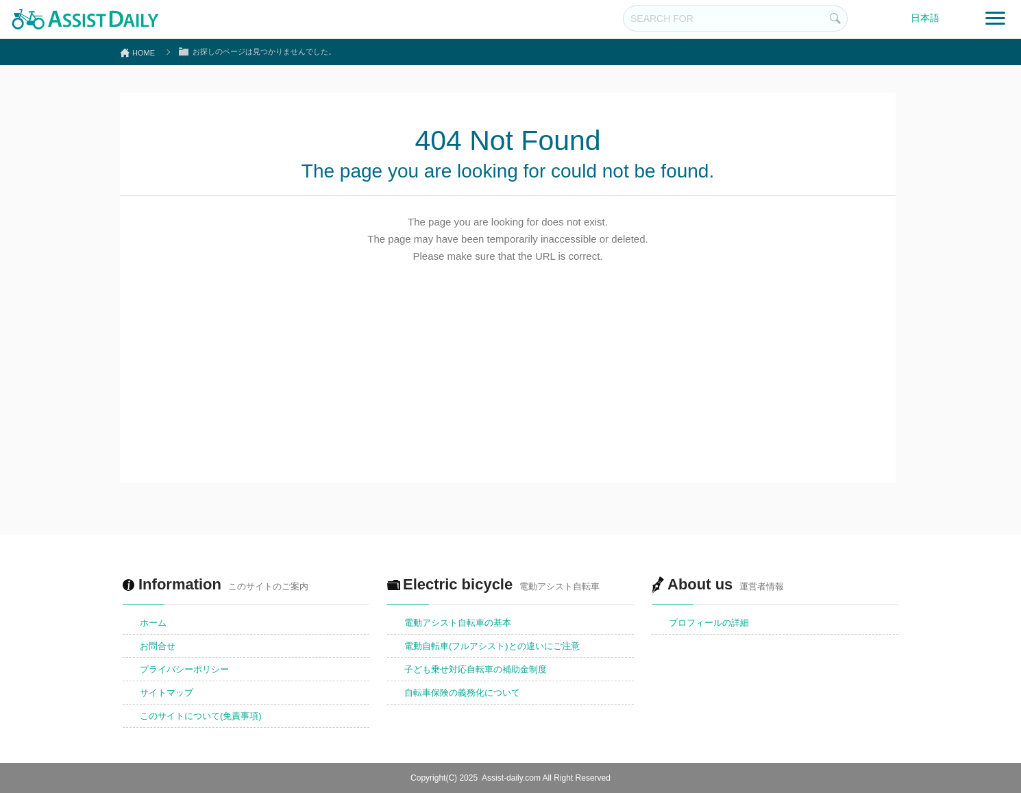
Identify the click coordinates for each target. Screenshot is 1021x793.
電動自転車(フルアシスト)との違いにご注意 (492, 646)
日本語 (925, 17)
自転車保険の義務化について (462, 692)
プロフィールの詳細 (709, 623)
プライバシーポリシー (184, 669)
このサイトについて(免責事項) (201, 716)
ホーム (153, 623)
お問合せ (157, 646)
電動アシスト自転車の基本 (457, 623)
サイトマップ (166, 692)
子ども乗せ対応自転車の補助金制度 (475, 669)
